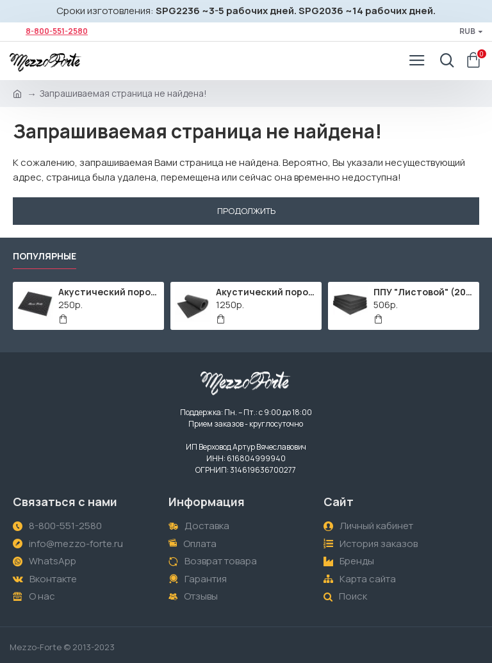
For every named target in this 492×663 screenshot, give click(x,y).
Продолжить (246, 211)
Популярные (44, 256)
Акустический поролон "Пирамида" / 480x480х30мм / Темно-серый (109, 292)
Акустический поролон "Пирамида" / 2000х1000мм (267, 292)
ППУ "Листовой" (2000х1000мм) (424, 292)
